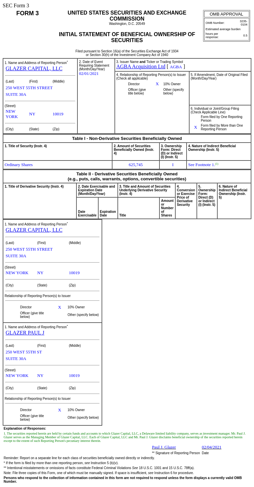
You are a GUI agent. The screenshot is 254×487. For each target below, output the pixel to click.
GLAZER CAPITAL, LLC (34, 68)
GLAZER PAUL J (25, 332)
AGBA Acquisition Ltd (140, 66)
